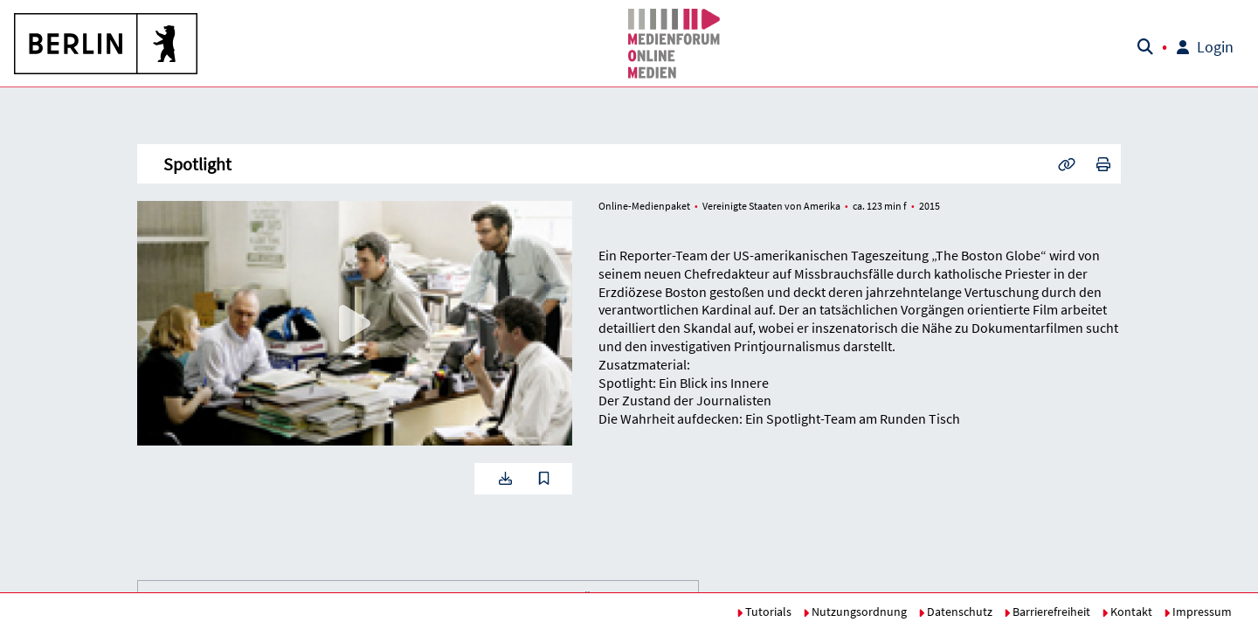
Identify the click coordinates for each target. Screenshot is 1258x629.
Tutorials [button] (763, 611)
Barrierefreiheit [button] (1047, 611)
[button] (106, 43)
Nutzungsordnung (855, 611)
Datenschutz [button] (955, 611)
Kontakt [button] (1127, 611)
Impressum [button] (1198, 611)
